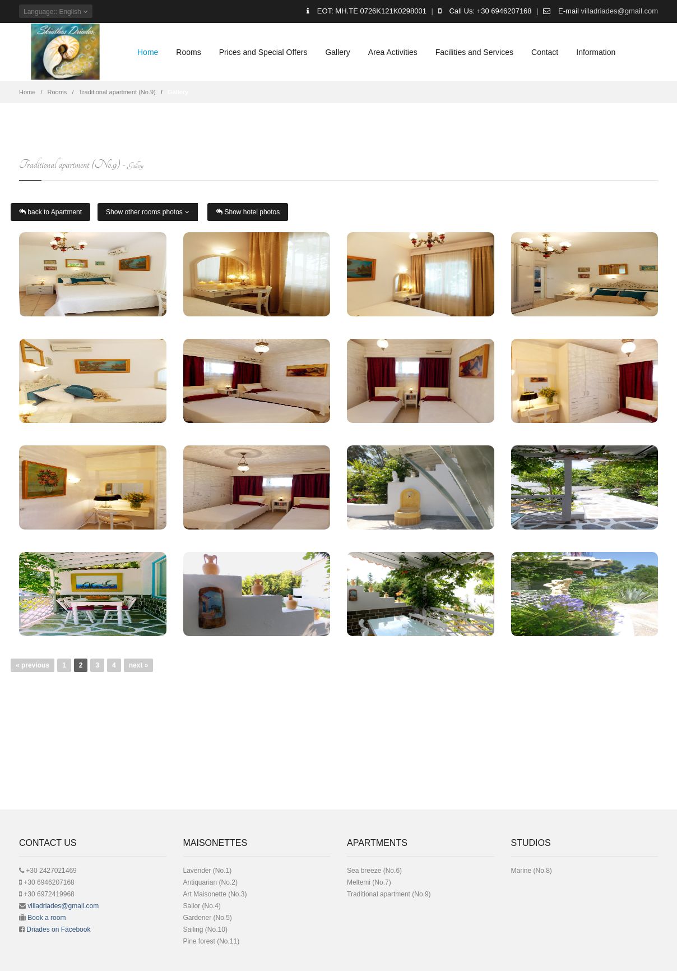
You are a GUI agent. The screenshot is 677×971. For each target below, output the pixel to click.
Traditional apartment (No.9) (117, 92)
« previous (32, 665)
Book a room (46, 918)
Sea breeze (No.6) (374, 871)
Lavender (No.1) (207, 871)
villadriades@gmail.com (619, 11)
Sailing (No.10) (205, 929)
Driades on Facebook (58, 929)
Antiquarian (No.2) (210, 882)
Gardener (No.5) (207, 918)
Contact (544, 52)
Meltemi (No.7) (369, 882)
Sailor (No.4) (202, 906)
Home (147, 52)
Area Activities (393, 52)
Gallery (337, 52)
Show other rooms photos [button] (147, 212)
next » (139, 665)
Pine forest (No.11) (211, 941)
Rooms (188, 52)
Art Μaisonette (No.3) (215, 894)
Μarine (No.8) (531, 871)
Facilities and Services (474, 52)
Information (595, 52)
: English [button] (56, 12)
